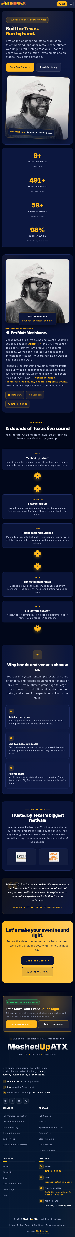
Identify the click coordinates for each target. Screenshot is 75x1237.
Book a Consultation (56, 1225)
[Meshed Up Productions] (13, 3)
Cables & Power (47, 1150)
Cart (5, 1195)
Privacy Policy (16, 1225)
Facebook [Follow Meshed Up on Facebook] (35, 395)
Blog (5, 1178)
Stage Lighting (46, 1139)
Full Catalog (45, 1116)
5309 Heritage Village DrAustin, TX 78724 (58, 1193)
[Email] (19, 1101)
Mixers (42, 1121)
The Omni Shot (42, 1231)
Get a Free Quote (20, 67)
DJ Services (9, 1139)
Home (6, 1166)
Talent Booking (10, 1127)
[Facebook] (12, 1101)
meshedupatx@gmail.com (58, 1182)
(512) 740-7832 (37, 971)
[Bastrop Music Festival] (21, 857)
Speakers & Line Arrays (51, 1127)
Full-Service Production (15, 1116)
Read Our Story (48, 67)
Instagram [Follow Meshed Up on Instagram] (15, 395)
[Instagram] (5, 1101)
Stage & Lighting (11, 1133)
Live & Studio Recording (15, 1145)
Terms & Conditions (34, 1225)
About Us (7, 1172)
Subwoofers (45, 1133)
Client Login (9, 1189)
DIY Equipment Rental (14, 1121)
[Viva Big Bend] (53, 857)
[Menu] (71, 3)
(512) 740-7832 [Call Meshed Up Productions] (17, 404)
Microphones (45, 1145)
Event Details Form (12, 1183)
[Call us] (26, 1101)
